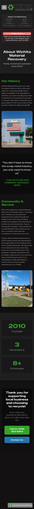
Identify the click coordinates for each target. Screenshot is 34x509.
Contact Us (17, 440)
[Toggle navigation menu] (4, 7)
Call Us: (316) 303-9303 (17, 430)
